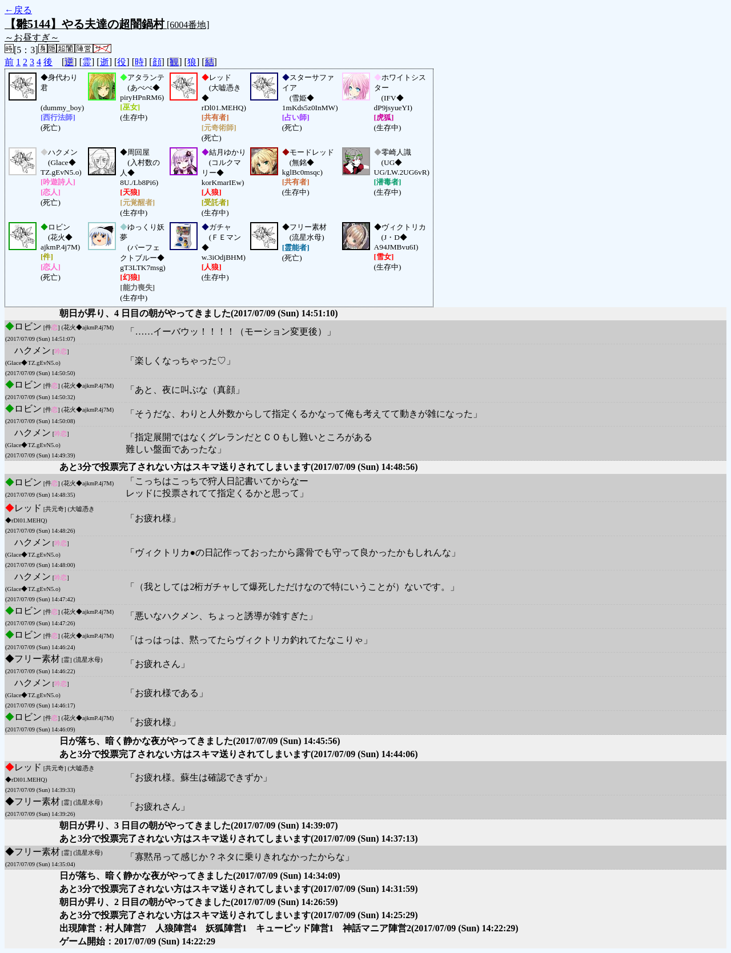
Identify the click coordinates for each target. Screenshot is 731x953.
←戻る (18, 10)
